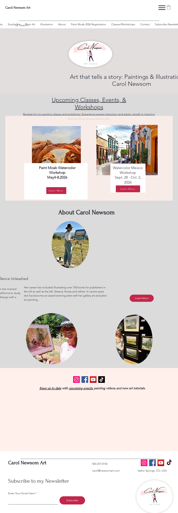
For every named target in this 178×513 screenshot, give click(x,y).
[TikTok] (101, 379)
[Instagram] (76, 379)
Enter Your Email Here (21, 493)
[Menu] (162, 8)
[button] (168, 7)
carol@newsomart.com (106, 470)
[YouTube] (93, 379)
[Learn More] (56, 190)
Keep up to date (50, 388)
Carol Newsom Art (17, 8)
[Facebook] (84, 379)
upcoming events (81, 388)
